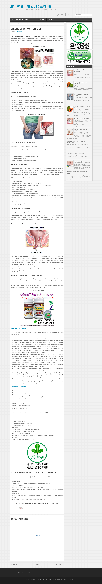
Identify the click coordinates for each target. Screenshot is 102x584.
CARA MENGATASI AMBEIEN (37, 114)
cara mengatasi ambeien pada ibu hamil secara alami (78, 141)
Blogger (28, 572)
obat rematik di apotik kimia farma (81, 129)
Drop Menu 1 (51, 20)
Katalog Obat (28, 20)
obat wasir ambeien (40, 20)
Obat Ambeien (19, 20)
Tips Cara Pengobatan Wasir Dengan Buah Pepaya (82, 107)
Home (12, 20)
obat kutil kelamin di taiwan (81, 118)
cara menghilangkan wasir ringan (81, 94)
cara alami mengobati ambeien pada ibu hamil (78, 172)
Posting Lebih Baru (16, 564)
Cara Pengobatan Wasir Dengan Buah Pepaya (80, 82)
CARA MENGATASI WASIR (37, 46)
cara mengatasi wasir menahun (26, 28)
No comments (19, 31)
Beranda (38, 564)
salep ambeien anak (72, 152)
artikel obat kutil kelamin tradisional (81, 70)
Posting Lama (59, 564)
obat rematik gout (79, 161)
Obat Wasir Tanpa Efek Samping (30, 6)
